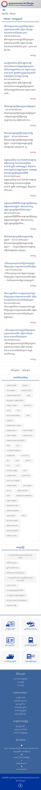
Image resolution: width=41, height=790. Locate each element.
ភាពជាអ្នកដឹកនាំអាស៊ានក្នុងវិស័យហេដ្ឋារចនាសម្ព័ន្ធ (20, 579)
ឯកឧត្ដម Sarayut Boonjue (17, 600)
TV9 (17, 465)
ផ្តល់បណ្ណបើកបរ (10, 645)
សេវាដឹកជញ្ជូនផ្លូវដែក (30, 645)
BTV (18, 410)
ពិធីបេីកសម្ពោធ (12, 563)
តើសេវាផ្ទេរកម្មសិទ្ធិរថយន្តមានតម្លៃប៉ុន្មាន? (20, 106)
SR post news (12, 521)
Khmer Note (27, 435)
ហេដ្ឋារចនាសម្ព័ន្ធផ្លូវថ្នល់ (20, 733)
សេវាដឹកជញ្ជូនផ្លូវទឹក (10, 661)
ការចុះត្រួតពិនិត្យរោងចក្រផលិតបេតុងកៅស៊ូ (20, 556)
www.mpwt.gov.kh (21, 769)
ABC (25, 470)
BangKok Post (12, 505)
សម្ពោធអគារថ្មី (11, 605)
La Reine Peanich (13, 450)
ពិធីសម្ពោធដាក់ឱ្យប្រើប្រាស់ (15, 573)
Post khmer (11, 435)
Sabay (25, 385)
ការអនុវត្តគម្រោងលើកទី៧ (15, 590)
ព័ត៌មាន (13, 13)
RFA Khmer (11, 390)
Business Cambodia (24, 495)
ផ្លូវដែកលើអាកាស (12, 568)
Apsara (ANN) (12, 470)
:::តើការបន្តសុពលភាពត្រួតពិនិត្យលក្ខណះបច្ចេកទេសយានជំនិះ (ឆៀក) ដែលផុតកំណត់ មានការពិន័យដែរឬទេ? (20, 333)
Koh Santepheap (13, 415)
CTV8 (8, 410)
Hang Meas (11, 516)
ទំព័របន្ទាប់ (26, 370)
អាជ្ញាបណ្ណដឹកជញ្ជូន (31, 661)
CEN (28, 415)
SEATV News (28, 430)
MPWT (18, 36)
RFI (8, 460)
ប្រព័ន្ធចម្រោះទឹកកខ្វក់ (20, 730)
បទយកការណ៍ (11, 585)
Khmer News (12, 485)
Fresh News (11, 385)
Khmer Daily (11, 430)
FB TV (9, 490)
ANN (8, 495)
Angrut (10, 420)
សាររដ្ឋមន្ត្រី (20, 682)
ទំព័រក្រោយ (15, 370)
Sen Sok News (12, 531)
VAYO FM (25, 455)
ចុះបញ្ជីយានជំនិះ (10, 629)
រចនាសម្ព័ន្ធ (20, 686)
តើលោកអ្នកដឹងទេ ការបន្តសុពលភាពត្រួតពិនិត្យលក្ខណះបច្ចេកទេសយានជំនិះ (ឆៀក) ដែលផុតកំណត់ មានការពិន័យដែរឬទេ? (20, 297)
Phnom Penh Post (14, 395)
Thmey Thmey (12, 405)
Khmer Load (26, 390)
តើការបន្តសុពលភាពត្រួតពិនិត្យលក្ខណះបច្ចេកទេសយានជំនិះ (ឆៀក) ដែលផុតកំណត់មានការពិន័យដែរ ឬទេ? (19, 30)
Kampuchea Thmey (14, 425)
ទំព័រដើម (5, 13)
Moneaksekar (12, 526)
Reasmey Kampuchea (15, 400)
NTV (17, 445)
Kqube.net (11, 455)
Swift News (11, 500)
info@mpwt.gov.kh (21, 763)
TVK (8, 465)
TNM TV (28, 460)
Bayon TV (27, 405)
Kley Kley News (13, 480)
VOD (17, 460)
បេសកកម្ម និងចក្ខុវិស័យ (21, 679)
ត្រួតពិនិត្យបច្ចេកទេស (30, 629)
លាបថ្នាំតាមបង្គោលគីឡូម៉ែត (16, 595)
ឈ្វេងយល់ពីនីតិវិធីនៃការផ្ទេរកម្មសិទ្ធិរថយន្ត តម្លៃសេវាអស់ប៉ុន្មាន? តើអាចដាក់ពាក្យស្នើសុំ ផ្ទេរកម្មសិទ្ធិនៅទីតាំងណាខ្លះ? (20, 206)
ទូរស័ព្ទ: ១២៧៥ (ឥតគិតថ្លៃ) (22, 757)
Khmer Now (11, 475)
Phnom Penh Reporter (16, 440)
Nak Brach (27, 485)
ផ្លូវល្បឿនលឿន (20, 726)
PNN (23, 516)
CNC (8, 445)
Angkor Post (22, 490)
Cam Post (26, 475)
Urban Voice (12, 536)
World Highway (13, 511)
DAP (28, 395)
